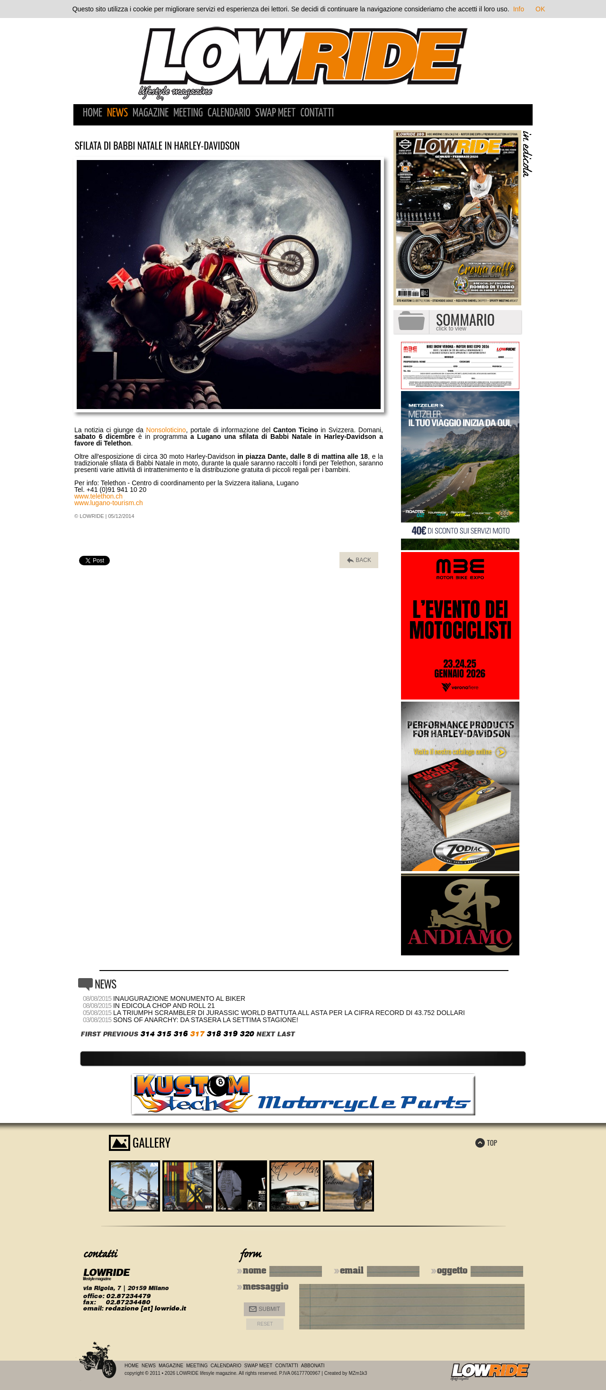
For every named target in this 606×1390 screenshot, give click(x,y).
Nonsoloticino (166, 430)
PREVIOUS (120, 1034)
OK (540, 9)
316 (180, 1033)
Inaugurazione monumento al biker (179, 998)
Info (518, 9)
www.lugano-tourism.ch (108, 503)
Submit (264, 1309)
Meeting (188, 113)
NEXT (265, 1034)
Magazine (151, 113)
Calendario (228, 113)
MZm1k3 (357, 1373)
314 (147, 1033)
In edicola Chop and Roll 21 (164, 1005)
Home (92, 113)
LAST (285, 1034)
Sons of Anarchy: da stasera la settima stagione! (205, 1020)
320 (247, 1033)
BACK (359, 560)
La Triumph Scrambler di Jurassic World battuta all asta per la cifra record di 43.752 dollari (289, 1012)
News (117, 113)
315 (164, 1033)
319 (230, 1033)
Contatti (317, 113)
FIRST (90, 1034)
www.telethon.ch (98, 496)
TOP (486, 1142)
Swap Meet (275, 113)
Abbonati (313, 1365)
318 (213, 1033)
